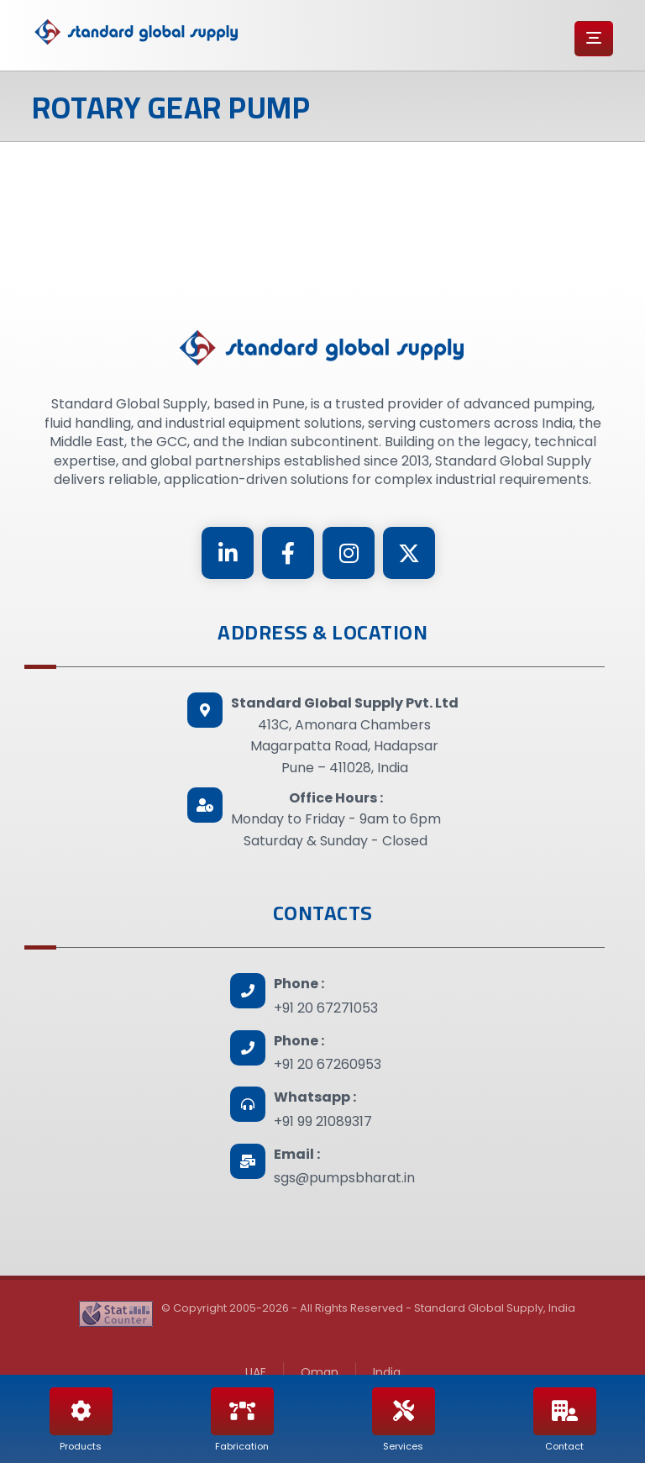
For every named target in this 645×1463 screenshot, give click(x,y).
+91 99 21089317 (323, 1121)
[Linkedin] (228, 553)
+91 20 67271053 (326, 1008)
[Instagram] (348, 553)
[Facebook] (288, 553)
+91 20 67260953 (327, 1064)
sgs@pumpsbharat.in (344, 1177)
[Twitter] (409, 553)
